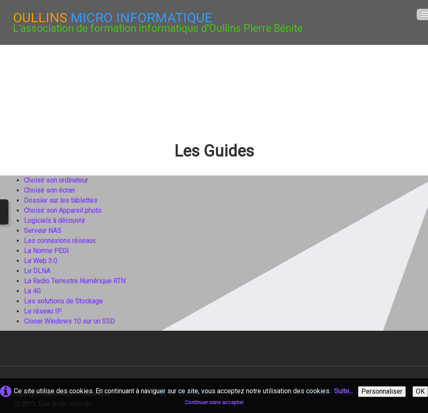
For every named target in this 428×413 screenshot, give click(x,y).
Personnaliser (381, 391)
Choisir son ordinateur (56, 180)
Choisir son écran (49, 190)
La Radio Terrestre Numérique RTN (74, 281)
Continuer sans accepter (214, 402)
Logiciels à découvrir (54, 221)
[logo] (158, 22)
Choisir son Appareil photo (62, 210)
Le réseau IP (43, 311)
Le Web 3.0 (40, 261)
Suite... (343, 391)
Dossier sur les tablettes (60, 200)
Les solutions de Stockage (63, 301)
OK (420, 391)
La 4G (32, 291)
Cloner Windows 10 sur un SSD (69, 321)
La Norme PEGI (46, 251)
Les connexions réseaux (60, 241)
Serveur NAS (42, 231)
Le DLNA (37, 271)
